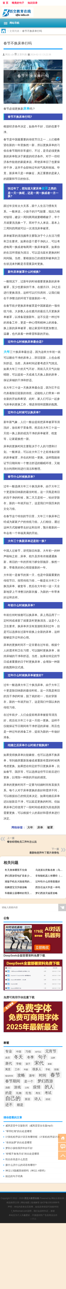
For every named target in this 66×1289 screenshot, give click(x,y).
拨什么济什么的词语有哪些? (20, 1165)
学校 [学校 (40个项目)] (18, 1063)
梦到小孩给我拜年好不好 (19, 1148)
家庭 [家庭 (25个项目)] (50, 1064)
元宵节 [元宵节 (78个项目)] (50, 1051)
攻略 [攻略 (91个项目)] (21, 1075)
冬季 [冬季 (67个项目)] (30, 1057)
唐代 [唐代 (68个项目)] (8, 1063)
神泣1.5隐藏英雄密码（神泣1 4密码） (26, 1170)
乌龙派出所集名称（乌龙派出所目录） (50, 869)
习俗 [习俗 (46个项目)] (28, 1051)
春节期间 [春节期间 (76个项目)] (12, 1081)
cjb (12, 54)
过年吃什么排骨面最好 (47, 881)
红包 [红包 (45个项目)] (28, 1092)
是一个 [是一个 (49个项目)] (28, 1081)
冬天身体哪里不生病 (16, 869)
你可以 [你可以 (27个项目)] (38, 1052)
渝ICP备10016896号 (49, 1202)
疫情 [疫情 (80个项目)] (36, 1087)
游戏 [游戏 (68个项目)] (17, 1087)
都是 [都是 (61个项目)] (20, 1105)
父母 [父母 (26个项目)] (27, 1088)
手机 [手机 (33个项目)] (48, 1069)
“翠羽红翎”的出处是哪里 (18, 1131)
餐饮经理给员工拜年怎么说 (22, 841)
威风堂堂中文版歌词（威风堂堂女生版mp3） (30, 1125)
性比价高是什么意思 (16, 1159)
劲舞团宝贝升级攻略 (16, 887)
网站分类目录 (57, 1198)
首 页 (5, 2)
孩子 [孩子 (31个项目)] (28, 1063)
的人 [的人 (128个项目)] (49, 1086)
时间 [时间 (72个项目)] (42, 1075)
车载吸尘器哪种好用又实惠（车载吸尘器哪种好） (19, 893)
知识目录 (32, 2)
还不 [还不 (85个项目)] (9, 1105)
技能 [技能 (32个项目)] (56, 1069)
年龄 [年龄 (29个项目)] (26, 1069)
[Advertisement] (33, 1256)
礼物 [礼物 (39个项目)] (18, 1093)
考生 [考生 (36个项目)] (38, 1093)
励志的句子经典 (14, 1176)
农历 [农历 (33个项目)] (7, 1057)
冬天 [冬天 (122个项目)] (18, 1057)
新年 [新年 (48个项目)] (32, 1075)
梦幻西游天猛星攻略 (46, 893)
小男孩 (33, 1219)
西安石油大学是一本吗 (47, 887)
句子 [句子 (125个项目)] (42, 1057)
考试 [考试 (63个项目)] (48, 1093)
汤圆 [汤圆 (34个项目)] (7, 1087)
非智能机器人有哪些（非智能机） (50, 875)
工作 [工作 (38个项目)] (17, 1069)
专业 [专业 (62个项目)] (8, 1051)
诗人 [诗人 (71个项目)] (37, 1099)
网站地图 (25, 1202)
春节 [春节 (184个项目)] (55, 1075)
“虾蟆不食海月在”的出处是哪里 (22, 1153)
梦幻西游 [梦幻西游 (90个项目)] (45, 1081)
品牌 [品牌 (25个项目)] (53, 1058)
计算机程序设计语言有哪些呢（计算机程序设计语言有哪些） (33, 1136)
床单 (26, 108)
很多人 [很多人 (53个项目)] (36, 1069)
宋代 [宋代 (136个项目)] (39, 1063)
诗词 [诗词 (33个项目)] (48, 1099)
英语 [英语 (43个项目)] (27, 1099)
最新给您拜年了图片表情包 (44, 852)
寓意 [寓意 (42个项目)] (8, 1069)
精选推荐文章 (13, 1202)
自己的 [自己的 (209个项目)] (13, 1098)
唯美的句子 (18, 2)
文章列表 (14, 31)
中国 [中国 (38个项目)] (18, 1051)
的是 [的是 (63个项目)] (8, 1093)
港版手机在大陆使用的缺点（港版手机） (19, 881)
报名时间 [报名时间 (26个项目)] (9, 1076)
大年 (7, 352)
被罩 (45, 188)
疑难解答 (35, 1202)
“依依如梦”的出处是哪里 (18, 1142)
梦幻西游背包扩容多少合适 (19, 875)
